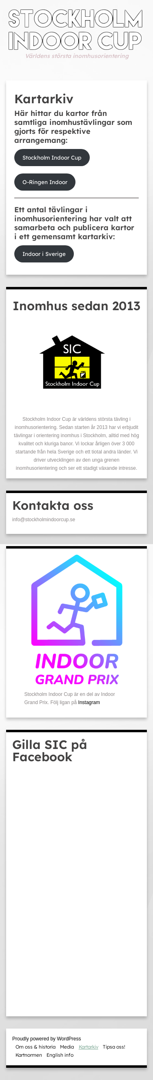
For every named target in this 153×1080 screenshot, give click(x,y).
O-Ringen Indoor (44, 181)
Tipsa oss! (114, 1047)
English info (60, 1055)
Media (67, 1047)
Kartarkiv (88, 1047)
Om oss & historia (35, 1047)
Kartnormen (29, 1055)
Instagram (89, 702)
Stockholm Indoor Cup (52, 157)
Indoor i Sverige (44, 253)
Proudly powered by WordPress (46, 1039)
